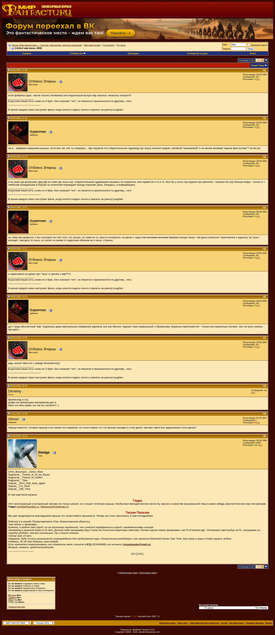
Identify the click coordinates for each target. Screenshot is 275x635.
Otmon (13, 419)
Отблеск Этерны (42, 81)
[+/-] (258, 79)
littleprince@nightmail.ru (54, 506)
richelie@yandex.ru (28, 506)
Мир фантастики (92, 45)
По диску (121, 45)
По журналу (108, 45)
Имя (225, 44)
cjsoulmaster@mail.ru (136, 544)
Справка (26, 53)
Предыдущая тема (128, 573)
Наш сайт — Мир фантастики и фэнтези (198, 623)
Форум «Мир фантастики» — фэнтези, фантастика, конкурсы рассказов (47, 45)
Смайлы (12, 597)
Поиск (253, 53)
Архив (224, 623)
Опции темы (257, 65)
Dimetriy (14, 391)
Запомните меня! (257, 45)
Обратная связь (167, 623)
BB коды (12, 595)
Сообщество (78, 53)
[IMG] (10, 600)
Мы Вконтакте (236, 623)
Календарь (133, 53)
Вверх (269, 623)
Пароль (226, 49)
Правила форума (16, 607)
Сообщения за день (197, 53)
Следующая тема (147, 573)
